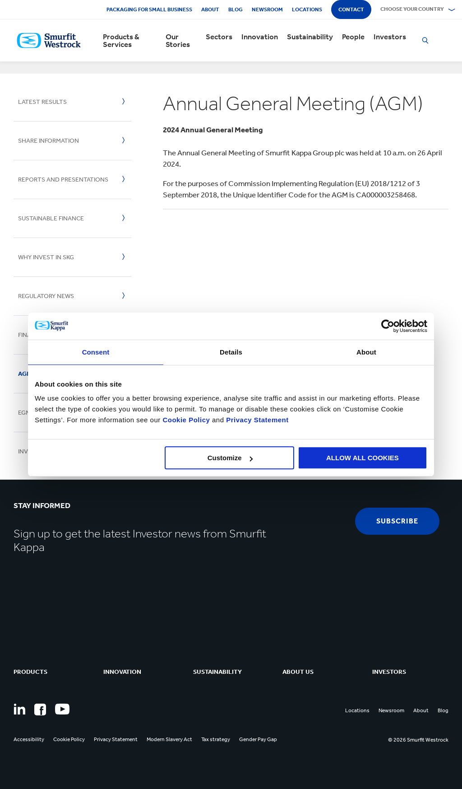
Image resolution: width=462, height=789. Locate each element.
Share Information (48, 141)
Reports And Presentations (63, 179)
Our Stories (178, 40)
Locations (307, 9)
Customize (230, 458)
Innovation (259, 37)
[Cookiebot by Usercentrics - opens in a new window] (387, 326)
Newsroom (267, 9)
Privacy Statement (256, 420)
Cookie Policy (186, 420)
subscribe (397, 521)
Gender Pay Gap (258, 739)
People (353, 37)
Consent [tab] (96, 352)
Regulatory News (46, 296)
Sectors (219, 37)
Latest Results (42, 102)
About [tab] (366, 352)
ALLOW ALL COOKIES (362, 458)
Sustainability (310, 37)
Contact (351, 9)
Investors (390, 37)
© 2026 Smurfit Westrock (418, 740)
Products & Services (121, 40)
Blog (235, 9)
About (210, 9)
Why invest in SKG (46, 257)
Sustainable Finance (51, 218)
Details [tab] (231, 352)
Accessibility (29, 739)
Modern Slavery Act (169, 739)
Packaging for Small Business (149, 9)
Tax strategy (215, 739)
